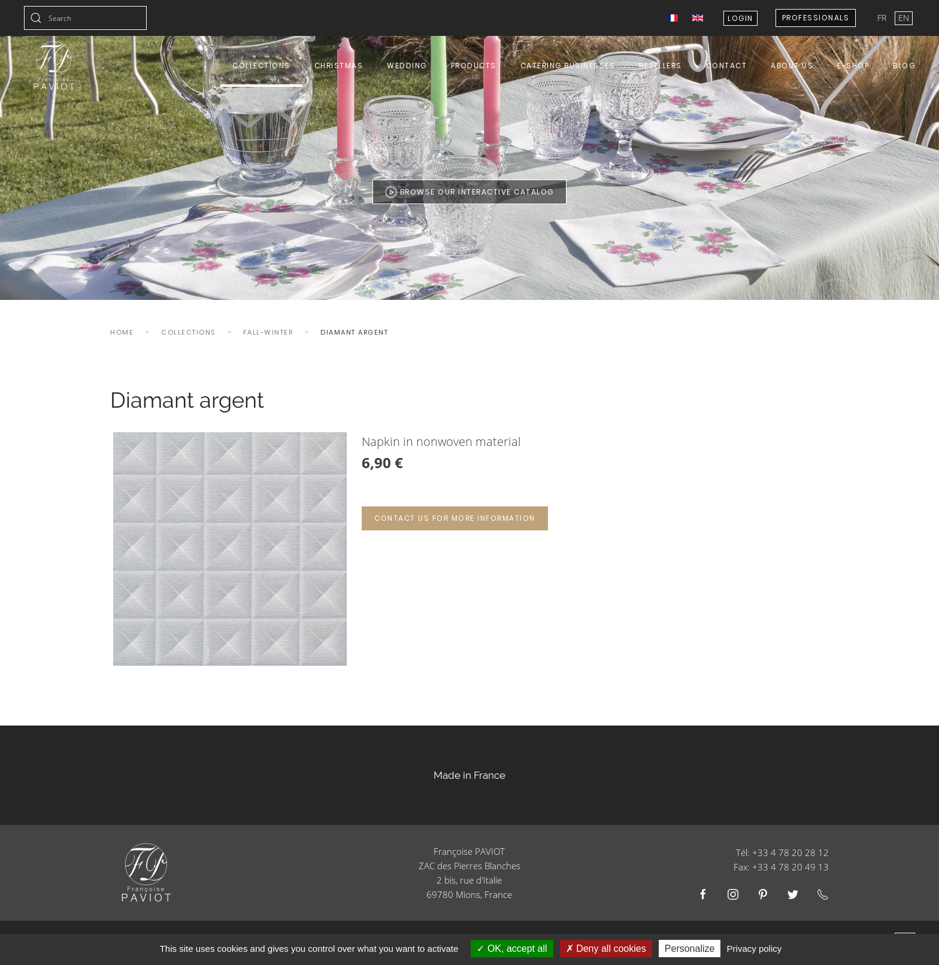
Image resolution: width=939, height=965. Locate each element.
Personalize (690, 948)
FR (883, 17)
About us (792, 65)
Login (740, 18)
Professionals (816, 18)
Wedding (407, 65)
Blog (904, 65)
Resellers (660, 65)
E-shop (853, 65)
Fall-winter (268, 332)
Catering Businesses (568, 65)
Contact (726, 65)
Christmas (339, 65)
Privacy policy (754, 948)
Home (122, 332)
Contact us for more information (454, 518)
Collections (261, 65)
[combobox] (85, 18)
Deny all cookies (606, 948)
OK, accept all (512, 948)
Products (473, 65)
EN (903, 17)
